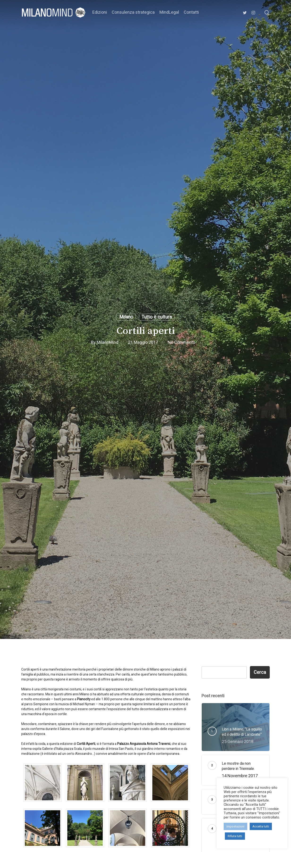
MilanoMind (107, 342)
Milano (126, 317)
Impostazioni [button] (235, 826)
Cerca (260, 672)
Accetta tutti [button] (260, 826)
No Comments (181, 342)
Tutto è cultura (156, 317)
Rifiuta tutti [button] (235, 836)
